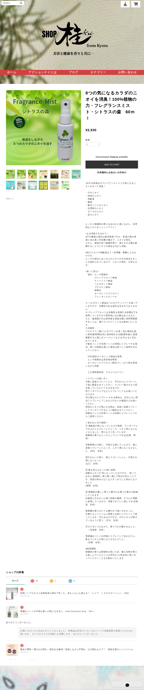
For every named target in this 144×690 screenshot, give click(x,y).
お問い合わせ (127, 72)
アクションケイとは (42, 72)
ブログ (73, 72)
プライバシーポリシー (10, 684)
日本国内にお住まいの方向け (111, 172)
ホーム (11, 72)
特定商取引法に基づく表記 (35, 684)
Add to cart (111, 164)
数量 (88, 140)
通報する (10, 198)
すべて (15, 580)
